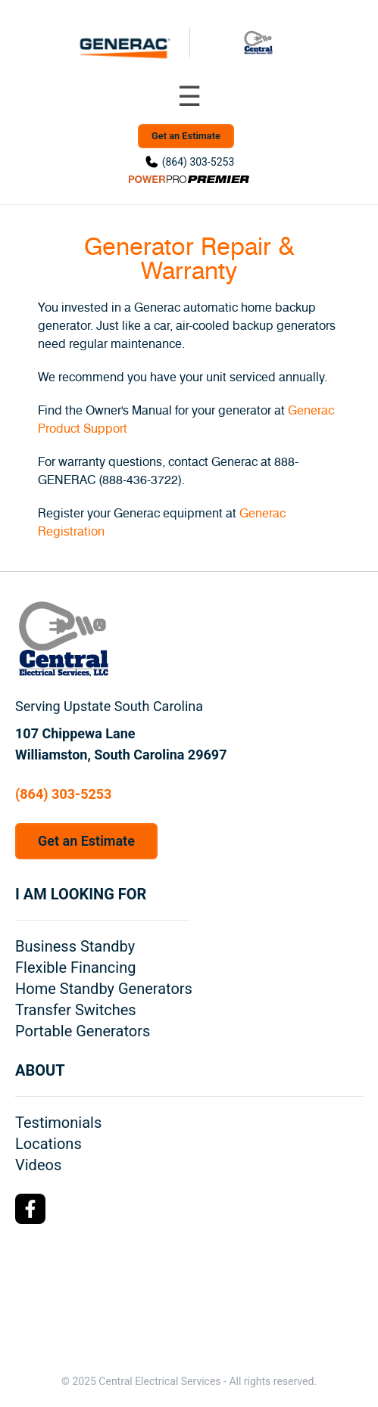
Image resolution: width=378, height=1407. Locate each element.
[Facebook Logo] (30, 1209)
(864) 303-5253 (198, 162)
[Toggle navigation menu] (189, 97)
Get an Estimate (186, 135)
